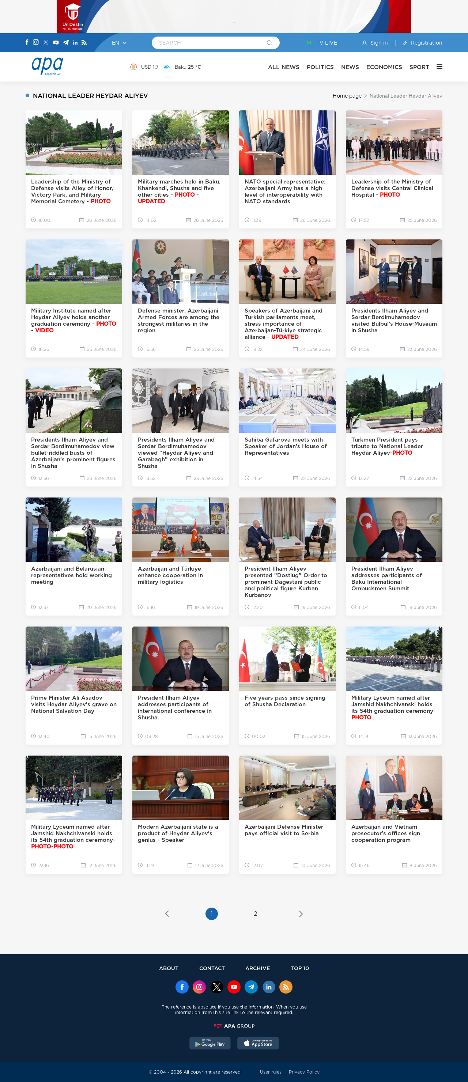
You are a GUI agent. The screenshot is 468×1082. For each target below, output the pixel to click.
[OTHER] (435, 66)
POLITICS (320, 67)
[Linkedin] (75, 42)
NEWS (350, 67)
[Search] (269, 43)
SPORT (419, 67)
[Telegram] (66, 42)
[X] (46, 42)
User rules (271, 1072)
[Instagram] (36, 42)
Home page (347, 96)
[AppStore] (258, 1044)
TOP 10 (300, 968)
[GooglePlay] (210, 1044)
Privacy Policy (304, 1072)
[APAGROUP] (234, 1026)
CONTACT (212, 968)
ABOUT (168, 968)
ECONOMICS (384, 67)
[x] (216, 987)
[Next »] (301, 914)
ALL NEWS (283, 67)
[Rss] (84, 42)
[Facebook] (27, 42)
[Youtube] (56, 42)
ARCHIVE (257, 968)
